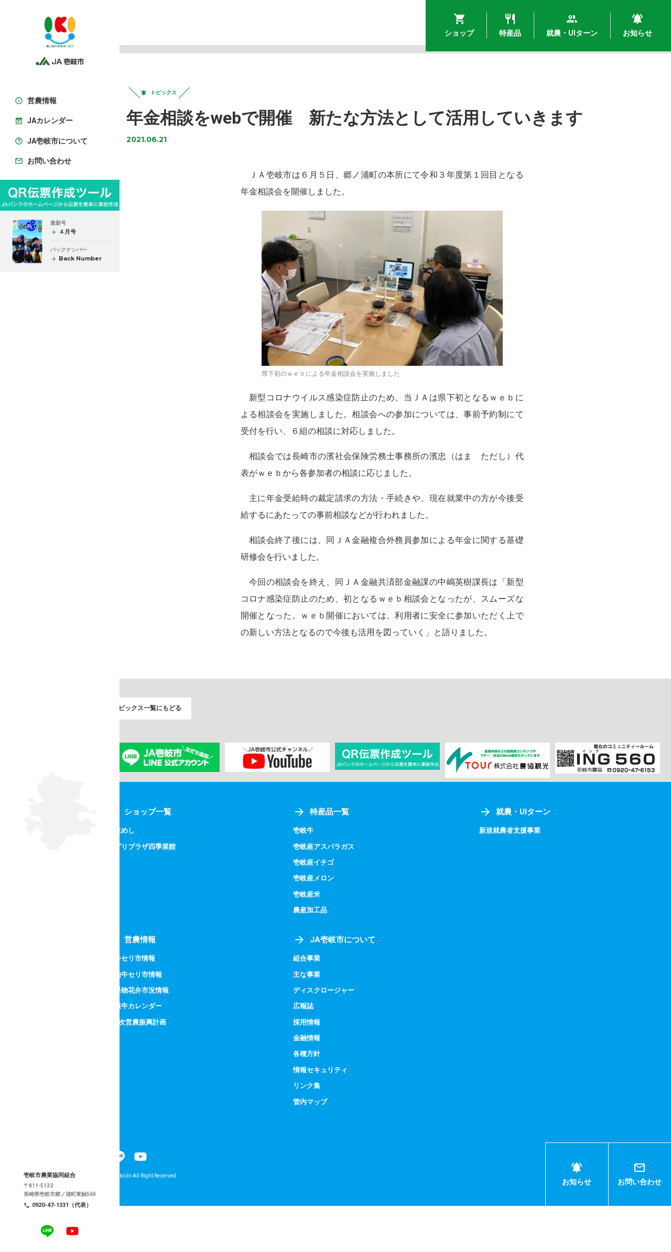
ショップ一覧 (176, 858)
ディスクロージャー (350, 1036)
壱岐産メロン (339, 924)
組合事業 (331, 1004)
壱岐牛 (328, 876)
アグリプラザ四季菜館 (179, 892)
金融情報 (331, 1084)
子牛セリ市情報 (168, 1004)
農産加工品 (335, 956)
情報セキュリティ (346, 1116)
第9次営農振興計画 (174, 1068)
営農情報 (168, 985)
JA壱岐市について (360, 985)
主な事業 (331, 1020)
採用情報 (331, 1068)
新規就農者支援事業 (524, 876)
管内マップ (335, 1148)
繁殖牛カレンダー (172, 1052)
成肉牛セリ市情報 (172, 1020)
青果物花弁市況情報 (176, 1036)
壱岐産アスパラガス (350, 892)
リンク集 (331, 1131)
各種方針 (331, 1100)
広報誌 (328, 1052)
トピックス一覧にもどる (177, 716)
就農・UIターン (528, 858)
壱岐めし (157, 876)
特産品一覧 (346, 858)
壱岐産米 (331, 940)
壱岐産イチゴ (339, 908)
